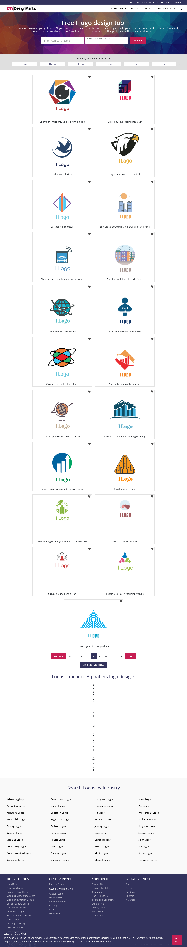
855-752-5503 (152, 2)
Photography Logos (148, 812)
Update (138, 40)
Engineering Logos (60, 818)
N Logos (136, 63)
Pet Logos (143, 805)
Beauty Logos (14, 825)
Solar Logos (144, 839)
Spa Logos (143, 845)
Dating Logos (58, 805)
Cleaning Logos (15, 839)
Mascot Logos (102, 845)
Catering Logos (14, 832)
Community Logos (16, 845)
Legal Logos (101, 832)
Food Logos (57, 845)
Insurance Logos (103, 818)
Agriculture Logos (16, 805)
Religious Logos (146, 825)
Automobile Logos (16, 818)
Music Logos (144, 798)
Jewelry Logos (102, 825)
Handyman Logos (104, 798)
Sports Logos (145, 852)
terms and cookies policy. (98, 941)
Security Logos (146, 832)
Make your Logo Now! (93, 664)
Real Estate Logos (147, 818)
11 (113, 655)
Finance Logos (58, 832)
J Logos (24, 63)
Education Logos (59, 812)
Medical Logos (102, 859)
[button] (179, 63)
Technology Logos (147, 859)
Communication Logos (19, 852)
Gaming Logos (58, 852)
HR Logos (100, 812)
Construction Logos (61, 798)
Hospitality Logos (104, 805)
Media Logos (101, 852)
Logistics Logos (102, 839)
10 (106, 655)
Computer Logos (15, 859)
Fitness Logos (58, 839)
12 (120, 655)
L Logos (80, 63)
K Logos (52, 63)
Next (130, 655)
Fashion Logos (58, 825)
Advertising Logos (16, 798)
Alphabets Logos (15, 812)
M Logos (108, 63)
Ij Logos (164, 63)
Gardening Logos (60, 859)
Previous (58, 655)
